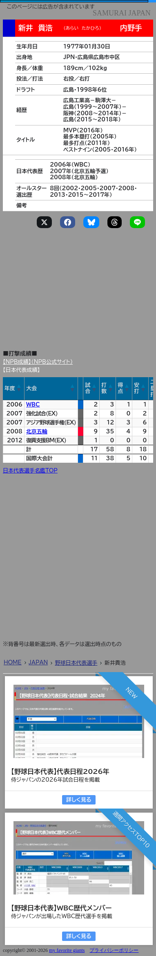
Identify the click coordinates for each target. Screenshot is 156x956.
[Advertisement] (79, 279)
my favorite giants (67, 950)
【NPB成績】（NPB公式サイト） (38, 362)
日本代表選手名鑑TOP (30, 470)
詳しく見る (78, 799)
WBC (33, 404)
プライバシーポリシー (113, 950)
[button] (19, 388)
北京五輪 (36, 431)
